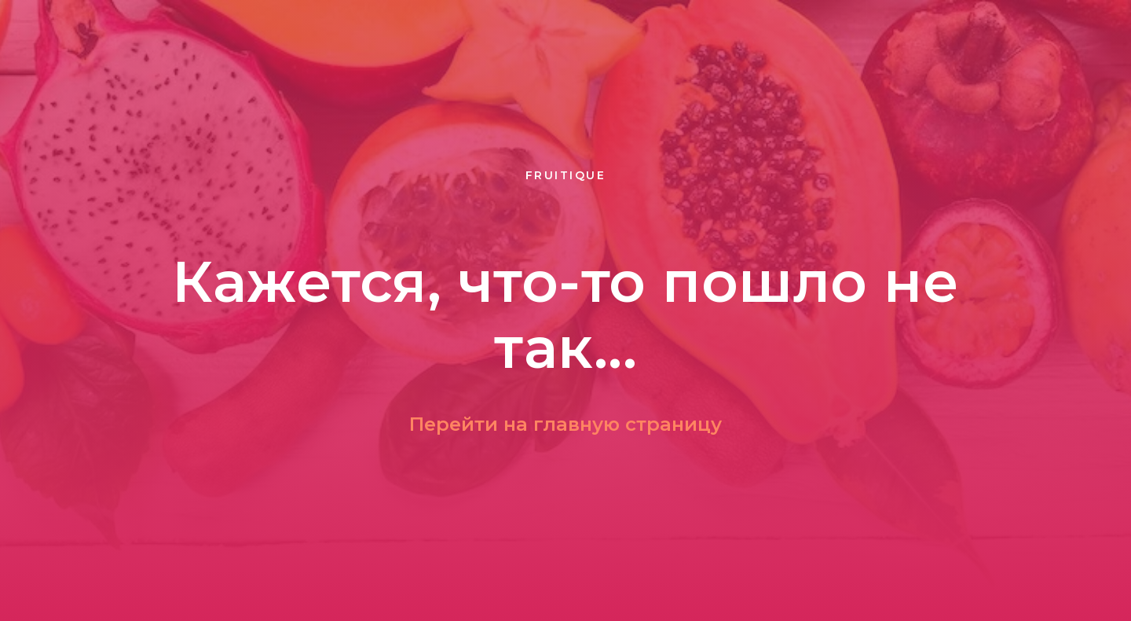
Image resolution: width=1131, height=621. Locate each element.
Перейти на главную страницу (565, 424)
